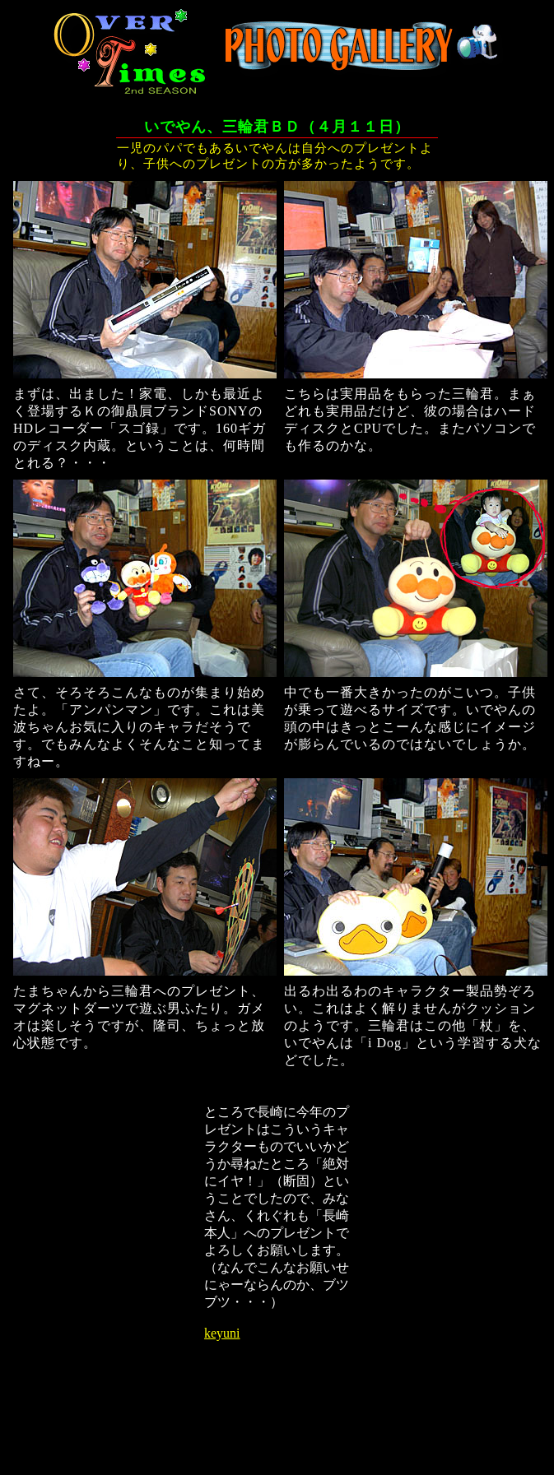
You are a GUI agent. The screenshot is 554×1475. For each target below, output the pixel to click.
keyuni (222, 1333)
